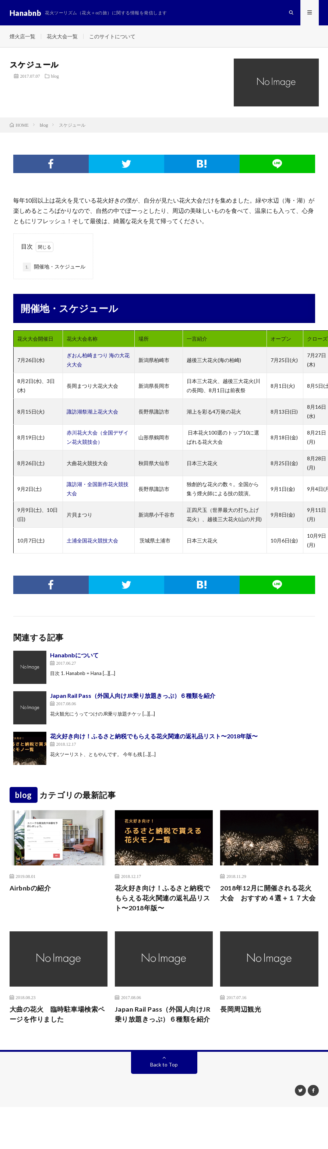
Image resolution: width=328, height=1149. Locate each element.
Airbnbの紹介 (30, 889)
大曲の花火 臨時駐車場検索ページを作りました (57, 1015)
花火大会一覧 (62, 37)
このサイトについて (112, 37)
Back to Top (164, 1065)
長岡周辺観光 (240, 1010)
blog (55, 76)
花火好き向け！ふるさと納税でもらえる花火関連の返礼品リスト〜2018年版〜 (154, 736)
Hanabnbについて (74, 655)
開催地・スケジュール (54, 267)
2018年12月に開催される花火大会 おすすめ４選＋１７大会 (267, 894)
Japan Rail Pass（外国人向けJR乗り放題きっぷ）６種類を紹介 (132, 696)
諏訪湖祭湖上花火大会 (92, 412)
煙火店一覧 (22, 37)
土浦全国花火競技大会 (92, 541)
